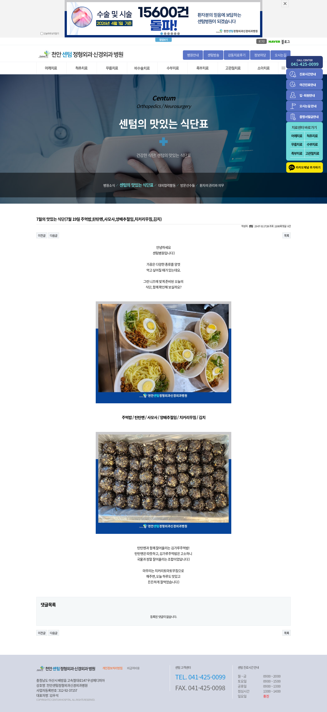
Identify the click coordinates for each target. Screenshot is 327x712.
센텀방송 (213, 54)
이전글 (41, 235)
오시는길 (280, 54)
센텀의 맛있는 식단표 (136, 185)
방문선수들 (187, 185)
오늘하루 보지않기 (51, 33)
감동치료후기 (236, 54)
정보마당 (260, 54)
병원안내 (193, 54)
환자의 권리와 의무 (212, 185)
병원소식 (109, 185)
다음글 (53, 235)
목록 (286, 235)
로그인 (261, 41)
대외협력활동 (167, 185)
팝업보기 (163, 40)
